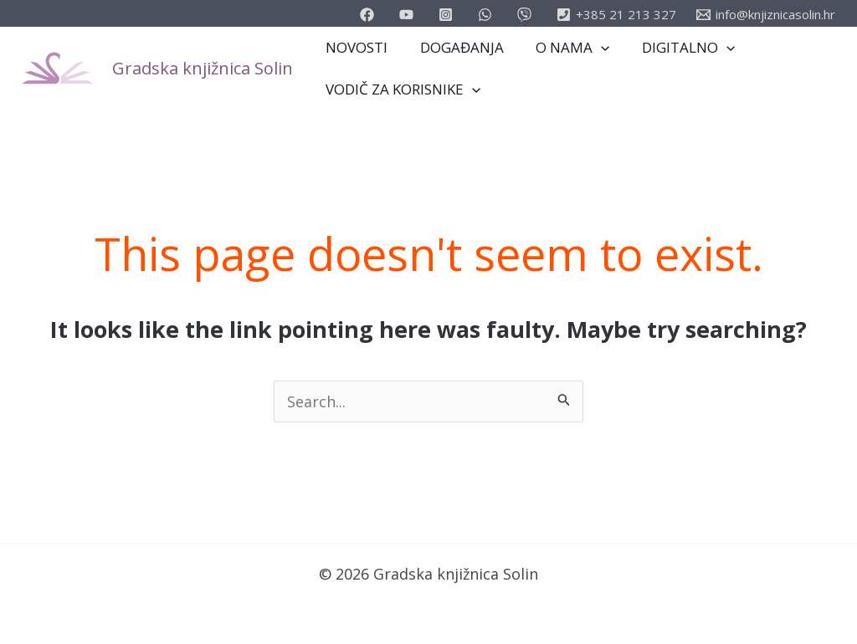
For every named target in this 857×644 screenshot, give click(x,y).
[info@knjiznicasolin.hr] (765, 15)
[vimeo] (526, 15)
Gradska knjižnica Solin (202, 68)
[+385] (616, 15)
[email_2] (487, 15)
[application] (591, 48)
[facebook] (369, 15)
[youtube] (408, 15)
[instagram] (448, 15)
